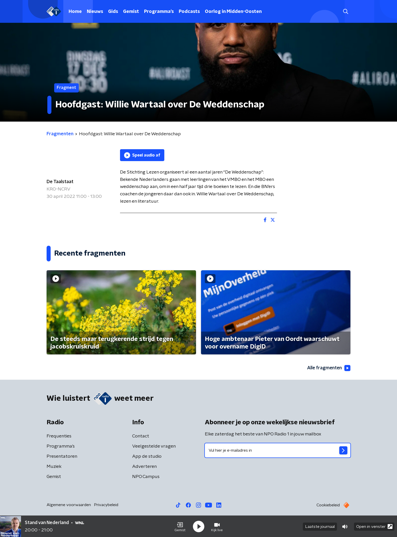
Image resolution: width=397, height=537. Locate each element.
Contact (140, 436)
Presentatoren (62, 456)
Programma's (159, 11)
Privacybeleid (106, 505)
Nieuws (95, 11)
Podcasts (189, 11)
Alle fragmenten (328, 368)
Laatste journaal (320, 526)
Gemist (131, 11)
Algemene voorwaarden (69, 505)
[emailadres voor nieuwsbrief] (277, 450)
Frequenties (59, 436)
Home (75, 11)
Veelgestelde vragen (154, 446)
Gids (113, 11)
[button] (180, 526)
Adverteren (144, 466)
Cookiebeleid (328, 505)
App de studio (147, 456)
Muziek (54, 466)
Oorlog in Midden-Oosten (233, 11)
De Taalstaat (60, 182)
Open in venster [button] (374, 526)
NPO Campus (146, 476)
